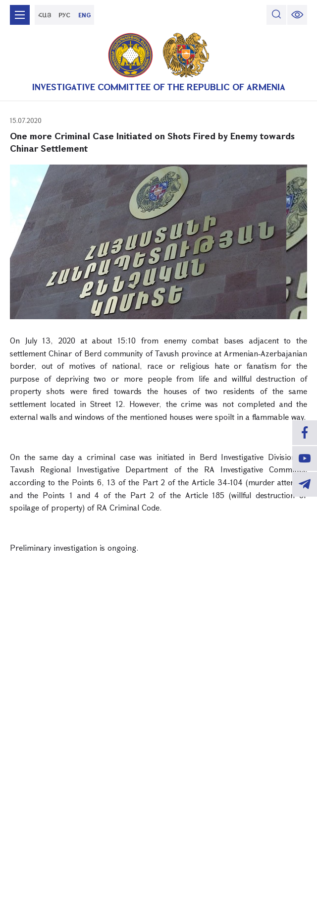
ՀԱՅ (45, 15)
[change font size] (297, 15)
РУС (64, 15)
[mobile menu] (20, 15)
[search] (276, 15)
